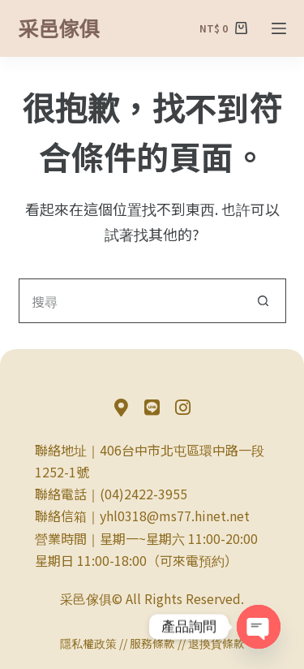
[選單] (279, 28)
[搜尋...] (130, 300)
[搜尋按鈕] (264, 300)
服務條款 (152, 643)
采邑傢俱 (59, 27)
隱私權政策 (88, 643)
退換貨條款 (216, 643)
